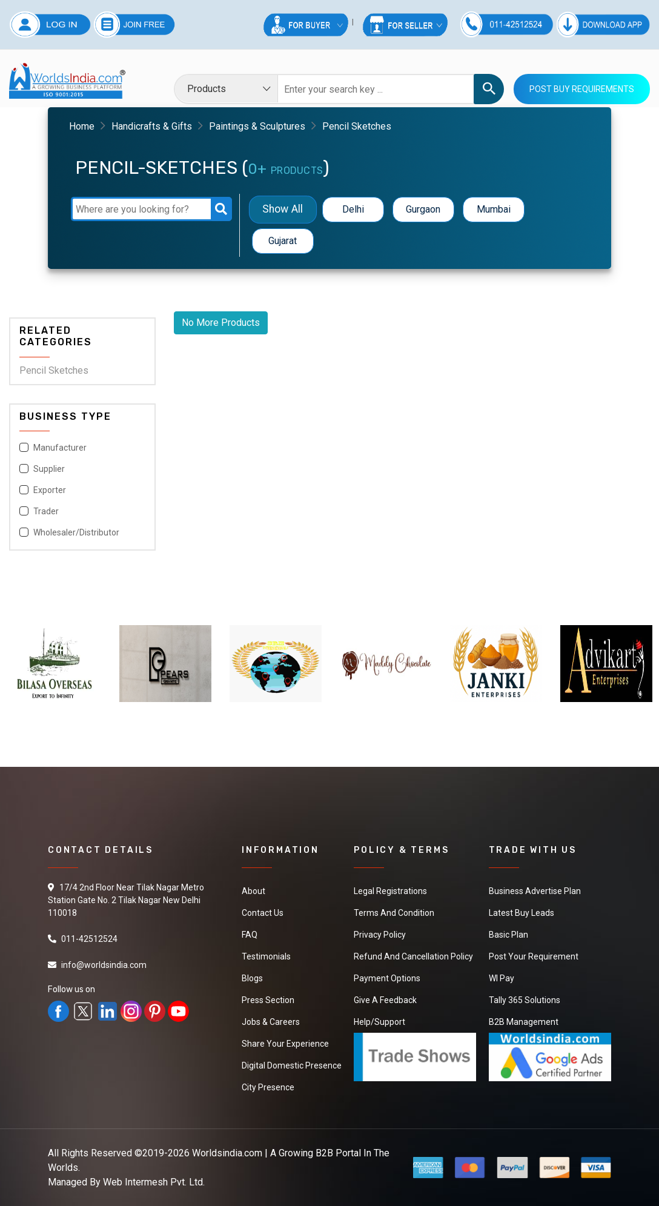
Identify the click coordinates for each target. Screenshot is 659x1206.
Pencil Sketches (53, 370)
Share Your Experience (285, 1044)
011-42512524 (89, 939)
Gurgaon (423, 209)
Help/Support (379, 1022)
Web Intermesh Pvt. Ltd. (154, 1182)
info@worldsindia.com (104, 965)
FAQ (249, 934)
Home (81, 126)
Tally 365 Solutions (524, 1000)
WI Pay (501, 978)
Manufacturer (60, 447)
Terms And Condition (394, 913)
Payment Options (387, 978)
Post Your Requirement (533, 956)
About (253, 891)
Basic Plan (508, 934)
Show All (282, 209)
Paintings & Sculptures (257, 126)
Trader (46, 511)
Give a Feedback (385, 1000)
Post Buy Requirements (581, 89)
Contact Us (262, 913)
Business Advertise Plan (535, 891)
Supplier (49, 469)
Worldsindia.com (227, 1153)
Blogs (252, 978)
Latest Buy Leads (521, 913)
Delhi (353, 209)
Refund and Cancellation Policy (413, 956)
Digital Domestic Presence (292, 1065)
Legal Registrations (390, 891)
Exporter (49, 490)
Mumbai (494, 209)
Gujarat (282, 241)
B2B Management (523, 1022)
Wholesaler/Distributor (76, 532)
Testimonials (266, 956)
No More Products (221, 322)
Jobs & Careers (271, 1022)
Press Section (268, 1000)
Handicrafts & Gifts (151, 126)
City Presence (268, 1087)
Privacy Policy (380, 934)
